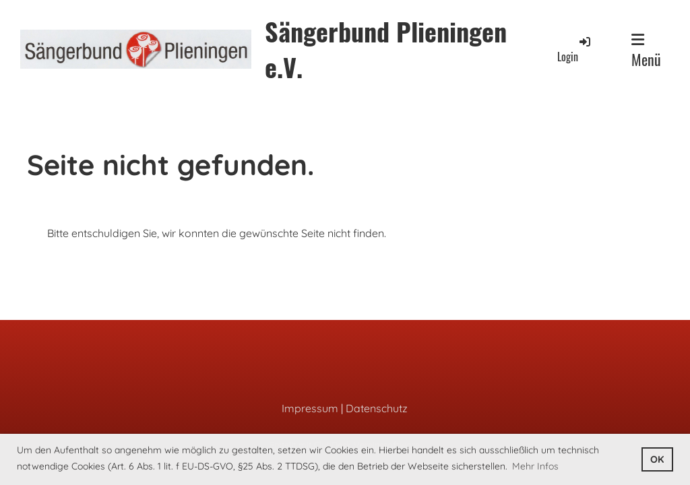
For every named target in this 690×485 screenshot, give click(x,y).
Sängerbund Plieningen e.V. (386, 49)
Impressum (310, 408)
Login (574, 49)
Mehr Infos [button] (535, 466)
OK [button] (657, 459)
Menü (646, 51)
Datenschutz (377, 408)
